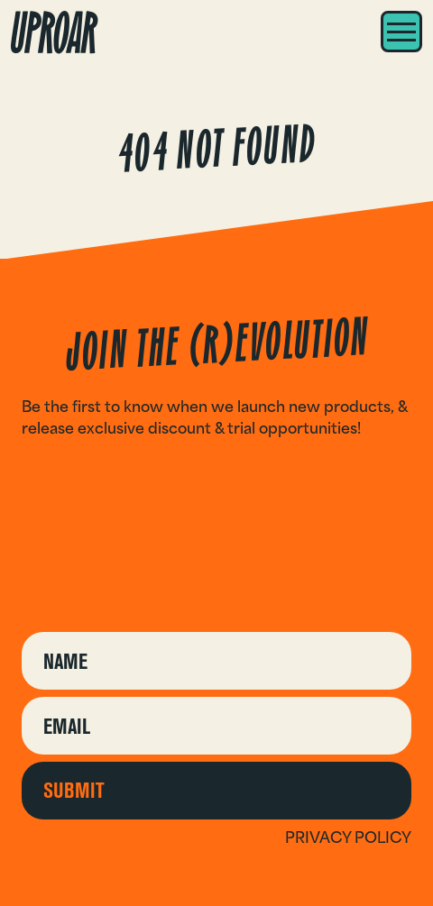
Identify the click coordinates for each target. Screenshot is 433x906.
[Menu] (401, 31)
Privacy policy (348, 837)
